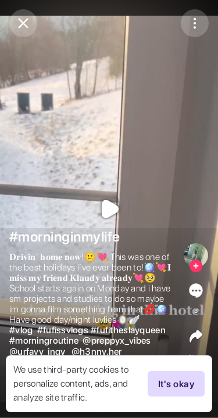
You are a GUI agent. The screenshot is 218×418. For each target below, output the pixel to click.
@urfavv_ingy (37, 352)
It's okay (176, 384)
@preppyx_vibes (117, 341)
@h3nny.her (97, 352)
